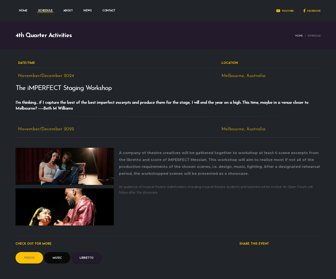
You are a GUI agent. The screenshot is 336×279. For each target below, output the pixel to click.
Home (299, 36)
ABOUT (68, 10)
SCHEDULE (45, 10)
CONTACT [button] (108, 10)
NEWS (87, 10)
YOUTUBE (285, 11)
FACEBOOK (312, 11)
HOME (23, 10)
